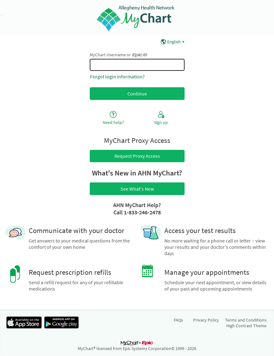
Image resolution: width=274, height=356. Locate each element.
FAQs (178, 320)
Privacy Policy (206, 320)
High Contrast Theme (246, 325)
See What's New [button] (137, 189)
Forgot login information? (117, 76)
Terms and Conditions (245, 320)
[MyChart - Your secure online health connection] (137, 18)
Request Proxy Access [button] (137, 156)
